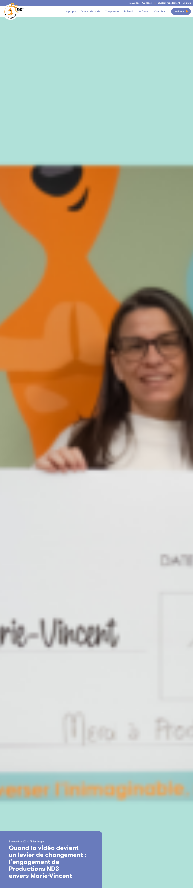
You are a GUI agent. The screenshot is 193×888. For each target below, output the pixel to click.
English (187, 3)
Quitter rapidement (167, 3)
